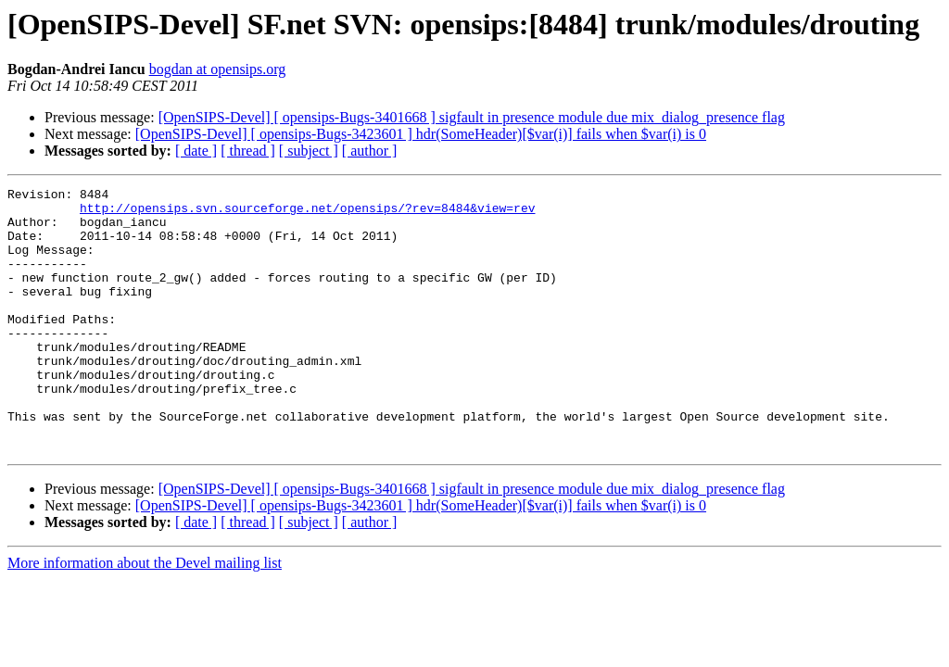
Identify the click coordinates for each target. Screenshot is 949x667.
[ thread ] (248, 150)
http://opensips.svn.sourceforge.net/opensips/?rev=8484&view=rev (307, 213)
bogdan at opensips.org (217, 69)
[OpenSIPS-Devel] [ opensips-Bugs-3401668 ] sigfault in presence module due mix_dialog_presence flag (471, 117)
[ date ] (196, 150)
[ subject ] (308, 150)
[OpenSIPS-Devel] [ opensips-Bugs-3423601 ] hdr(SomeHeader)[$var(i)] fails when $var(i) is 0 (420, 134)
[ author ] (370, 150)
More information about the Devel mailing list (144, 615)
